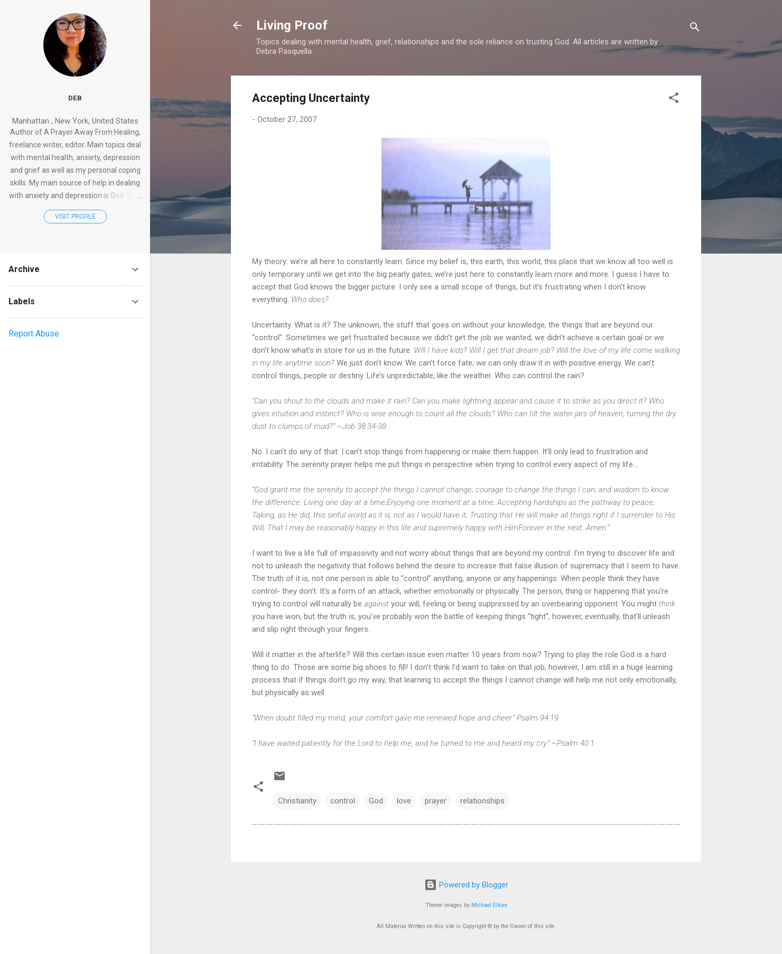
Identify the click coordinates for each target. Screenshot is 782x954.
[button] (673, 99)
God (376, 801)
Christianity (297, 801)
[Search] (694, 29)
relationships (482, 801)
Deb (75, 97)
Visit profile (75, 216)
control (342, 801)
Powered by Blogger (466, 885)
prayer (435, 801)
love (404, 801)
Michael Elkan (489, 905)
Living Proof (292, 25)
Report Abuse (33, 334)
